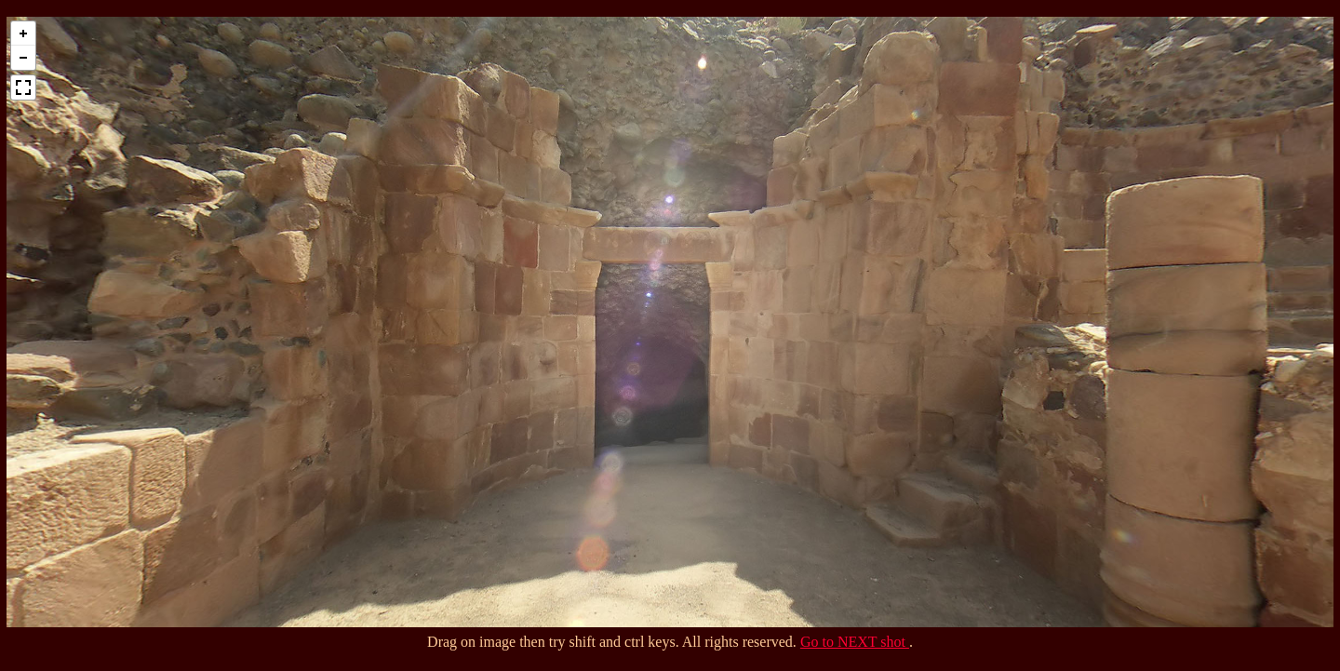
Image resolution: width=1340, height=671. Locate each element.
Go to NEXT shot (854, 642)
